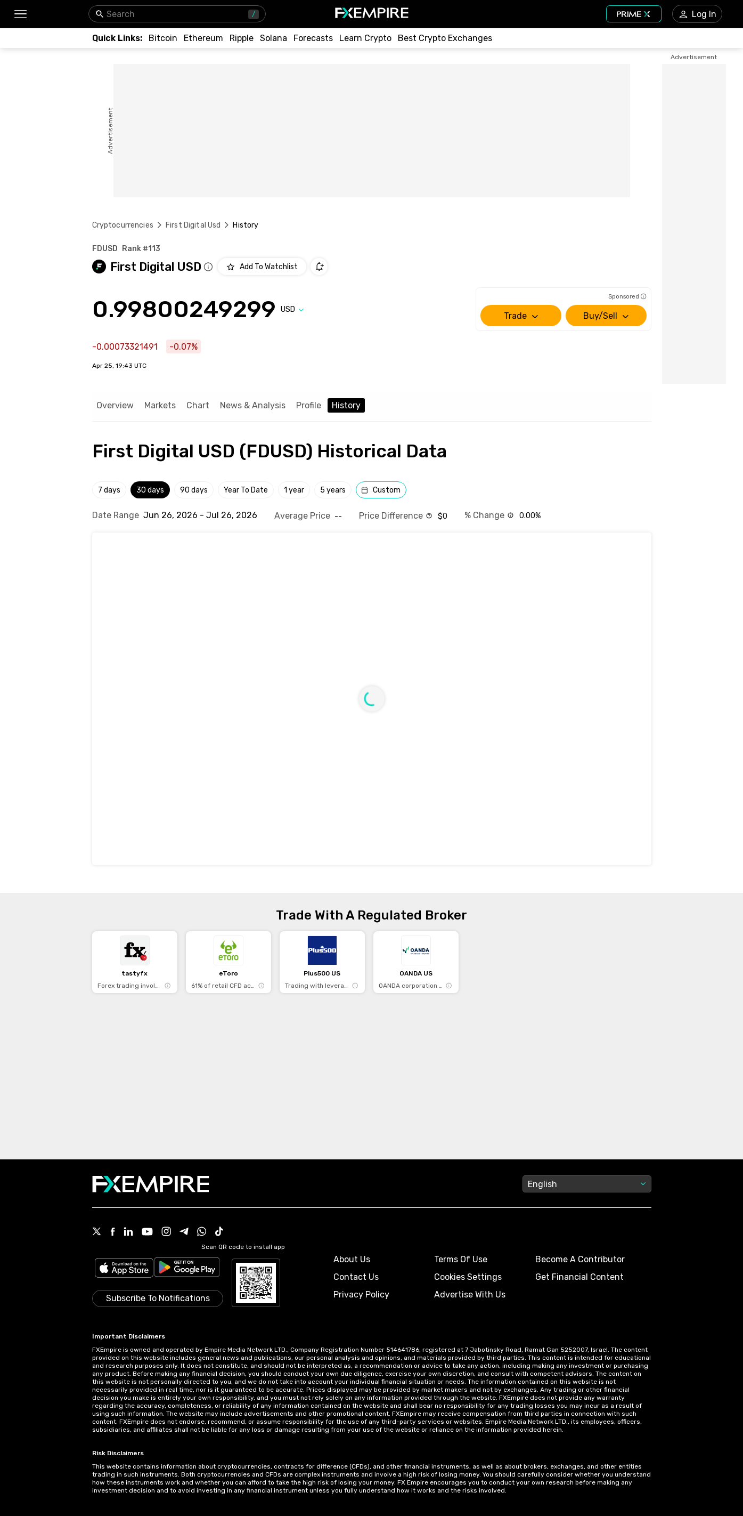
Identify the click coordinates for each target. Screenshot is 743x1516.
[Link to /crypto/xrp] (242, 38)
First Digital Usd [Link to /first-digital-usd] (193, 225)
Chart (197, 405)
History (346, 405)
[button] (20, 14)
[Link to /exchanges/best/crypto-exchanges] (445, 38)
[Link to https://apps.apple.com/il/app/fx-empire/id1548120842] (124, 1268)
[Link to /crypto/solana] (273, 38)
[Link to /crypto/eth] (203, 38)
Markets (160, 405)
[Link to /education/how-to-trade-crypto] (365, 38)
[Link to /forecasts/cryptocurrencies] (313, 38)
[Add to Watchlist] (262, 266)
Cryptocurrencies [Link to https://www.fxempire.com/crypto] (122, 225)
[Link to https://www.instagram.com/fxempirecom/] (166, 1232)
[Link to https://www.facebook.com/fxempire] (112, 1232)
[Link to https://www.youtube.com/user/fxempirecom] (147, 1233)
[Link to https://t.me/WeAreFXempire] (184, 1232)
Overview (115, 405)
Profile (308, 405)
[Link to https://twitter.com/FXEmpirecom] (97, 1232)
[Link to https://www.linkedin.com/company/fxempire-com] (128, 1232)
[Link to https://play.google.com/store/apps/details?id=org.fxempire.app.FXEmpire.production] (187, 1268)
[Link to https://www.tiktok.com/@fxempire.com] (219, 1232)
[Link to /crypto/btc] (163, 38)
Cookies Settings (468, 1277)
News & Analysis (252, 405)
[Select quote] (292, 309)
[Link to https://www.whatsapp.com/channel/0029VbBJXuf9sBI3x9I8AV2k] (202, 1232)
